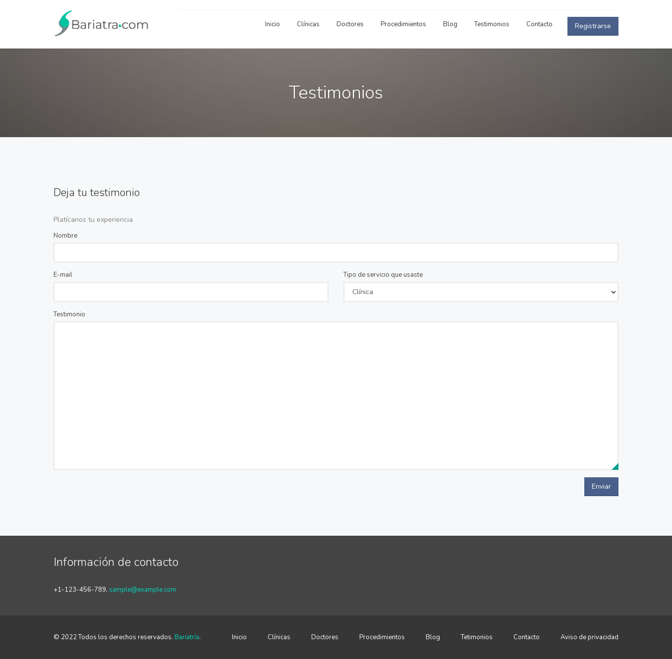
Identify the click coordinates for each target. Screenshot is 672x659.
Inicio (272, 24)
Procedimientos (403, 24)
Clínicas (308, 24)
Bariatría (186, 637)
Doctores (350, 24)
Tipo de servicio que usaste (383, 274)
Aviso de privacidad (589, 637)
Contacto (539, 24)
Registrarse (593, 26)
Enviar (601, 486)
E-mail (63, 274)
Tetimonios (477, 637)
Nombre (65, 235)
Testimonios (491, 24)
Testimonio (69, 314)
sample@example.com (142, 589)
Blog (450, 24)
